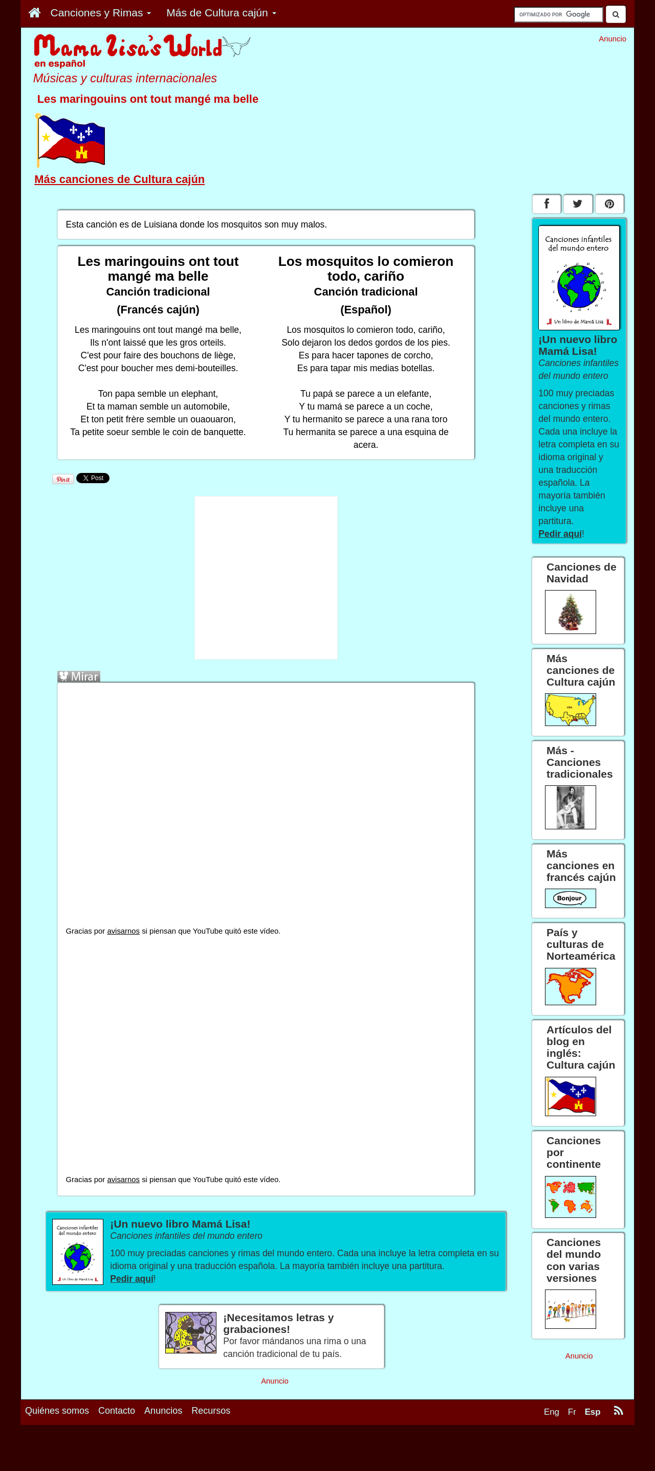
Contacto (116, 1411)
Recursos (210, 1411)
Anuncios (163, 1411)
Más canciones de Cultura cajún (119, 179)
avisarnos (123, 931)
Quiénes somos (57, 1411)
